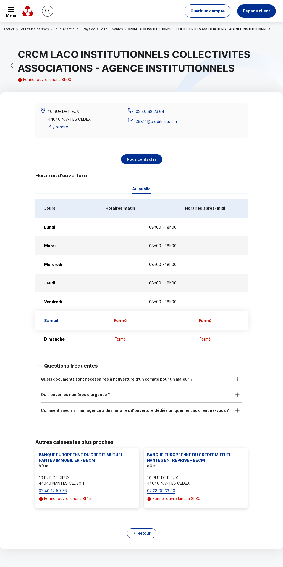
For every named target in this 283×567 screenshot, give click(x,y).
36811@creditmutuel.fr (156, 121)
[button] (207, 11)
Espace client (256, 11)
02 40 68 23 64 (150, 111)
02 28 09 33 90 (161, 490)
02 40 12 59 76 (53, 490)
